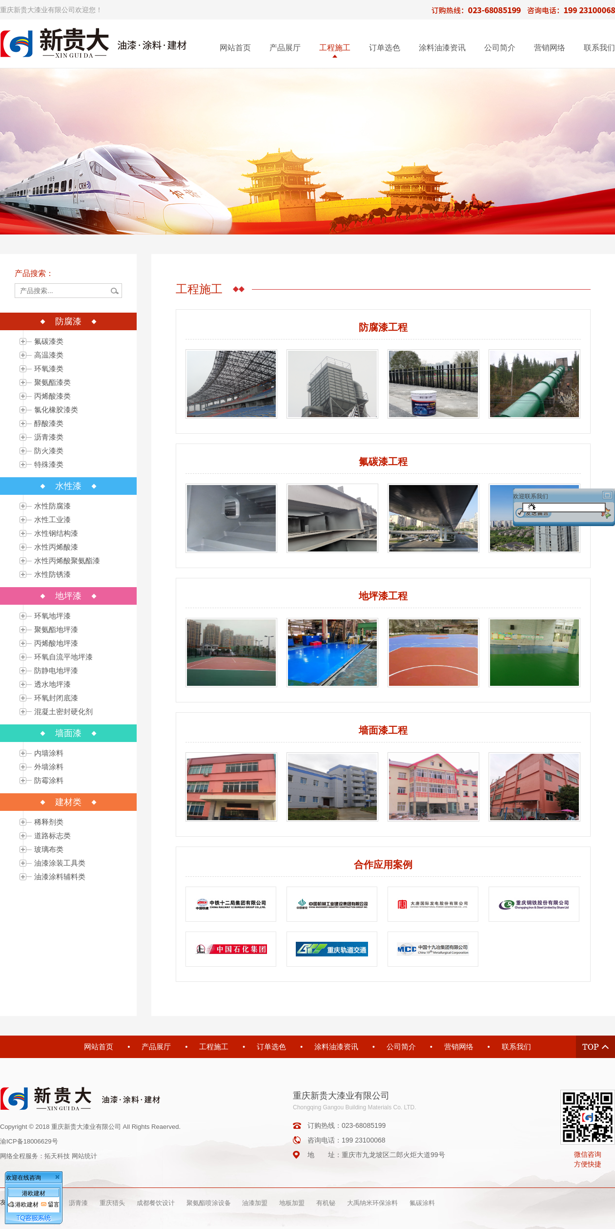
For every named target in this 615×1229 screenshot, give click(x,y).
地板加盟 (292, 1203)
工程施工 (334, 47)
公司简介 (499, 47)
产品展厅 (285, 47)
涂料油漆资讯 (442, 47)
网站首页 (235, 47)
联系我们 (599, 47)
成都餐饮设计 (156, 1203)
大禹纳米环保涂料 (372, 1203)
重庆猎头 (112, 1203)
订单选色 (384, 47)
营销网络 (549, 47)
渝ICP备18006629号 (29, 1141)
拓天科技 (57, 1156)
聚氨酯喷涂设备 (208, 1203)
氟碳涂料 (422, 1203)
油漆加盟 (254, 1203)
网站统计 (84, 1156)
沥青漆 (78, 1203)
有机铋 (325, 1203)
